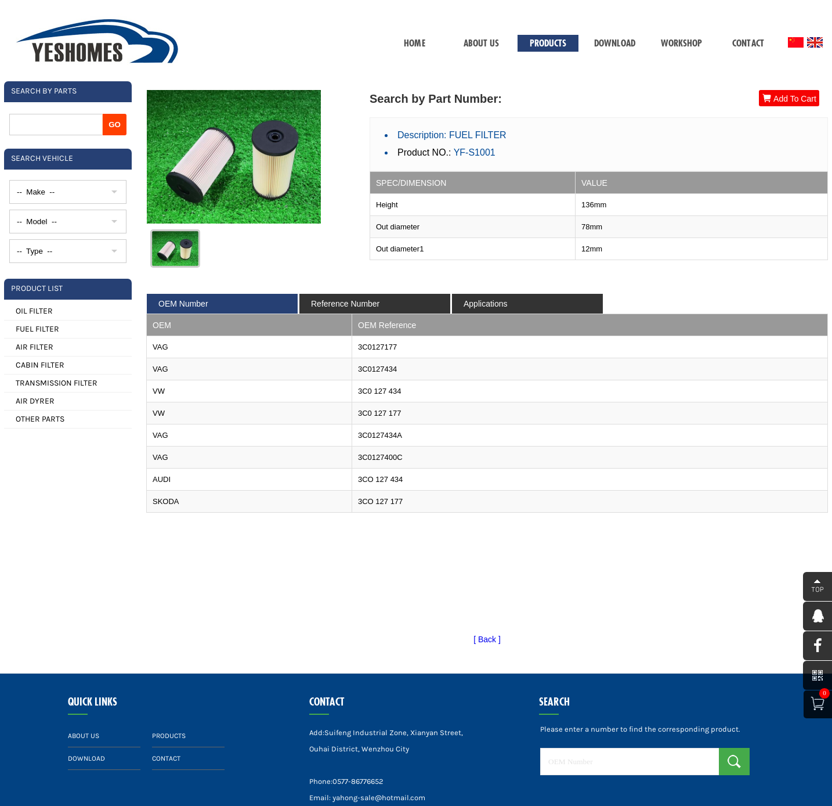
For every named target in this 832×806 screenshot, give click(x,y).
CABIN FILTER (40, 365)
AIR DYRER (35, 401)
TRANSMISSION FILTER (56, 383)
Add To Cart (789, 98)
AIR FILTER (34, 347)
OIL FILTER (34, 311)
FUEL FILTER (37, 329)
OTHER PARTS (40, 419)
